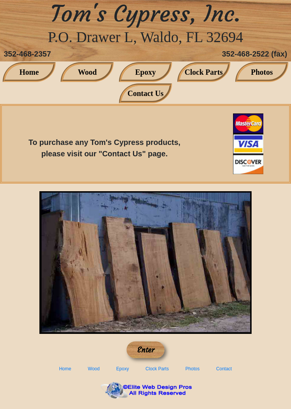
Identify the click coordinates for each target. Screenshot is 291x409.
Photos (262, 72)
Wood (87, 72)
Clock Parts (204, 72)
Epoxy (145, 72)
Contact (224, 368)
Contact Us (146, 93)
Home (29, 72)
